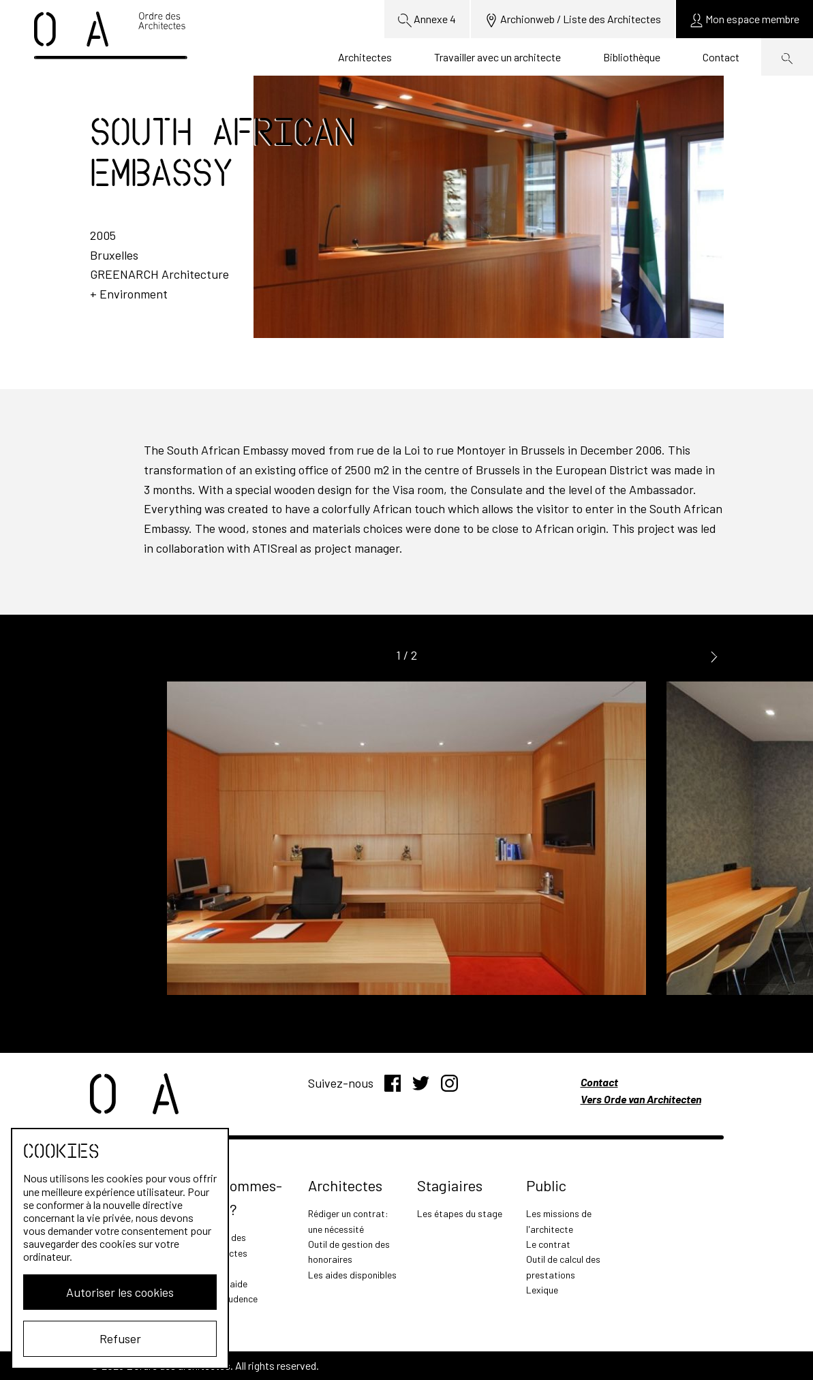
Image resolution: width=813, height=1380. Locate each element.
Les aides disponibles (352, 1275)
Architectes (365, 56)
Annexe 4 (427, 19)
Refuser (120, 1338)
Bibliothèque (631, 56)
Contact (721, 56)
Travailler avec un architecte (497, 56)
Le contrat (548, 1244)
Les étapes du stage (459, 1213)
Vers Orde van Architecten (641, 1098)
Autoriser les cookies (120, 1292)
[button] (714, 655)
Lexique (542, 1289)
